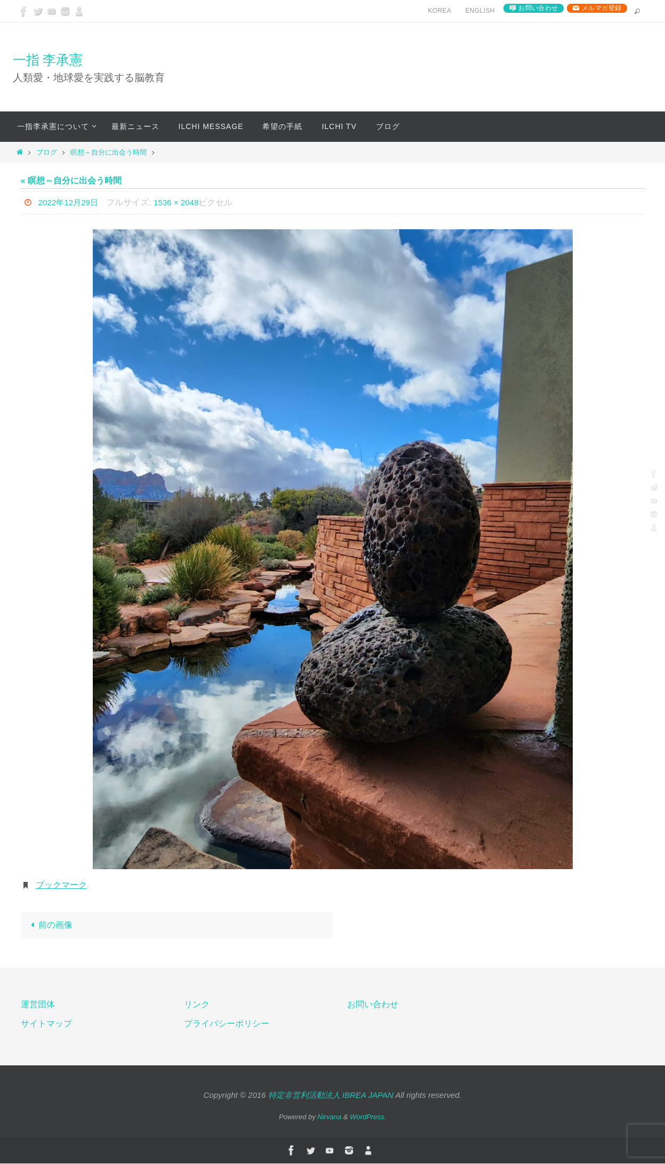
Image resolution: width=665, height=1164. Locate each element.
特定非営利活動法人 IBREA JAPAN (331, 1096)
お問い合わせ (538, 8)
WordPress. (368, 1117)
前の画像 (50, 925)
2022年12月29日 (70, 202)
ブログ (46, 152)
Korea (439, 10)
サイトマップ (46, 1024)
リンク (197, 1004)
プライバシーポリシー (226, 1024)
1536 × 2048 (181, 202)
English (479, 10)
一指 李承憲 (48, 59)
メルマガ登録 (601, 8)
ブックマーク (61, 884)
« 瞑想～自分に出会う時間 (71, 180)
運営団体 (38, 1004)
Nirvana (329, 1117)
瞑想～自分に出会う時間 (108, 152)
